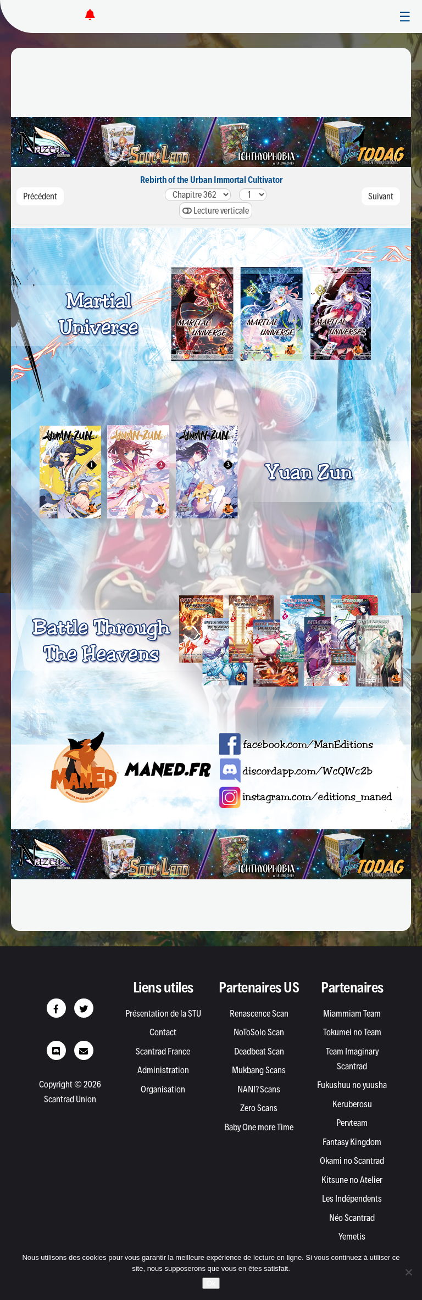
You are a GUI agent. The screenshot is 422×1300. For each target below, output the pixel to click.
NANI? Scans (258, 1089)
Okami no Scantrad (352, 1160)
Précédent (40, 196)
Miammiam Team (352, 1013)
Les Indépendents (352, 1198)
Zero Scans (258, 1108)
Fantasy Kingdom (352, 1142)
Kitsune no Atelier (351, 1180)
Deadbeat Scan (259, 1051)
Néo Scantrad (352, 1218)
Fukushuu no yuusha (352, 1085)
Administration (163, 1070)
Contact (162, 1032)
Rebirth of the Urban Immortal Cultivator (211, 180)
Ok (211, 1283)
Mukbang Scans (259, 1070)
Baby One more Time (258, 1127)
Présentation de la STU (163, 1013)
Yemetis (351, 1236)
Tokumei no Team (352, 1032)
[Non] (408, 1271)
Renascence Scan (259, 1013)
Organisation (163, 1089)
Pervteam (352, 1123)
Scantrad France (163, 1051)
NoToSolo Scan (259, 1032)
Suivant (380, 196)
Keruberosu (352, 1104)
